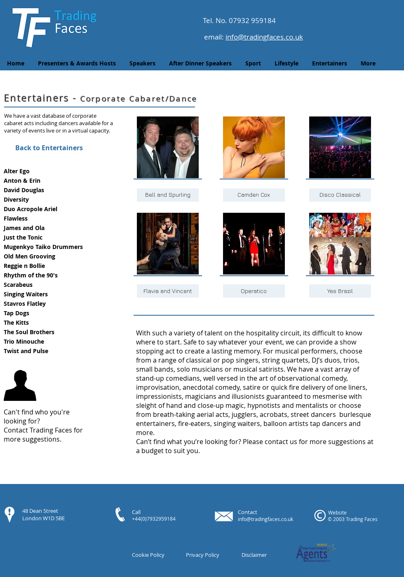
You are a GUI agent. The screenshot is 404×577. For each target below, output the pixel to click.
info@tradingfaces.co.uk (264, 37)
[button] (48, 171)
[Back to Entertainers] (49, 147)
